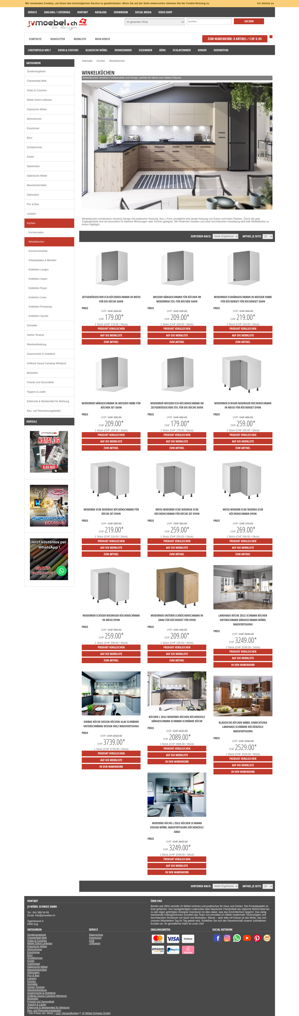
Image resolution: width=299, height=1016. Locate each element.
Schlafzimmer (34, 147)
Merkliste (80, 39)
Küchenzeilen (36, 232)
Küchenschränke (38, 251)
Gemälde (32, 325)
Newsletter (57, 39)
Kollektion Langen (39, 269)
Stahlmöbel (33, 166)
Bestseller (32, 372)
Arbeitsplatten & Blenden (42, 260)
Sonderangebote (36, 71)
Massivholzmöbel (36, 185)
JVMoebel (94, 943)
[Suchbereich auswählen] (155, 22)
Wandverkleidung (36, 344)
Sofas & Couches (37, 90)
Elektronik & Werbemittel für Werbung (48, 401)
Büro (29, 137)
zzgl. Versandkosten (67, 1013)
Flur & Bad (33, 204)
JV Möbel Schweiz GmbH (96, 1013)
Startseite (35, 39)
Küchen (31, 223)
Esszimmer (33, 128)
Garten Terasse (35, 334)
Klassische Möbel (37, 109)
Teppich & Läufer (36, 391)
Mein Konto (102, 39)
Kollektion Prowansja (40, 306)
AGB (91, 940)
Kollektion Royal (38, 288)
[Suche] (209, 21)
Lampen (31, 213)
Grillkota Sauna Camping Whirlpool (46, 363)
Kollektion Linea (38, 297)
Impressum (95, 937)
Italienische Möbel (37, 175)
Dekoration (33, 194)
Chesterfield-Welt (36, 80)
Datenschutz (96, 934)
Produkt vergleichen (111, 329)
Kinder (30, 156)
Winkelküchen (36, 241)
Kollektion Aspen (38, 278)
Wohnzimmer (34, 118)
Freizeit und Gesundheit (40, 382)
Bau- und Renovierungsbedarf (44, 410)
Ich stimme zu (265, 3)
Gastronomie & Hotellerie (41, 353)
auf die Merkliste (111, 335)
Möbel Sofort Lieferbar (39, 99)
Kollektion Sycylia (38, 315)
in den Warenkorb (243, 665)
